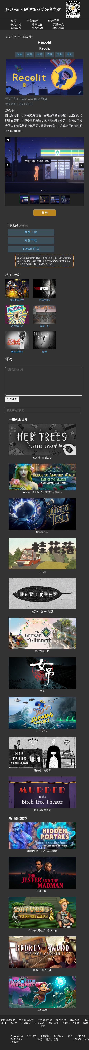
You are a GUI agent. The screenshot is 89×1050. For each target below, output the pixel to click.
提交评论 (12, 399)
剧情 (49, 54)
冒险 (19, 54)
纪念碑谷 (40, 1023)
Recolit (16, 36)
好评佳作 (37, 24)
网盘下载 (31, 232)
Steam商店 (30, 248)
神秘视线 (75, 1020)
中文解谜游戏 (45, 1020)
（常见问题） (24, 225)
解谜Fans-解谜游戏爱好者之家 (33, 9)
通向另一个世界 (70, 1023)
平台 (59, 54)
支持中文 (58, 24)
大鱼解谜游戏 (8, 1020)
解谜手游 (53, 20)
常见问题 (45, 1036)
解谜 (29, 54)
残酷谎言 (26, 1023)
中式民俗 (15, 24)
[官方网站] (40, 98)
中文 (69, 54)
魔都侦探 (53, 1023)
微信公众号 (52, 1039)
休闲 (39, 54)
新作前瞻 (15, 28)
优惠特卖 (58, 28)
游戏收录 (59, 1036)
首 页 (13, 20)
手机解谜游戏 (26, 1020)
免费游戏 (37, 28)
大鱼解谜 (32, 20)
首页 (7, 36)
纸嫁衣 (13, 1023)
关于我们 (31, 1036)
